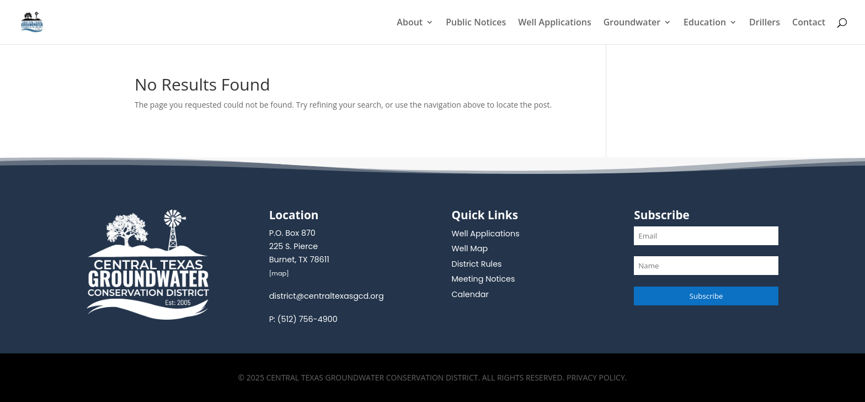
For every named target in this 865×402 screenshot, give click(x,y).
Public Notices (476, 23)
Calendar (469, 294)
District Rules (476, 263)
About (410, 23)
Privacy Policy (596, 377)
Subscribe (706, 296)
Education (705, 23)
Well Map (469, 248)
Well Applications (554, 23)
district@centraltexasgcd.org (326, 296)
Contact (808, 23)
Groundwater (632, 23)
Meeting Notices (483, 278)
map (278, 273)
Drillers (764, 23)
